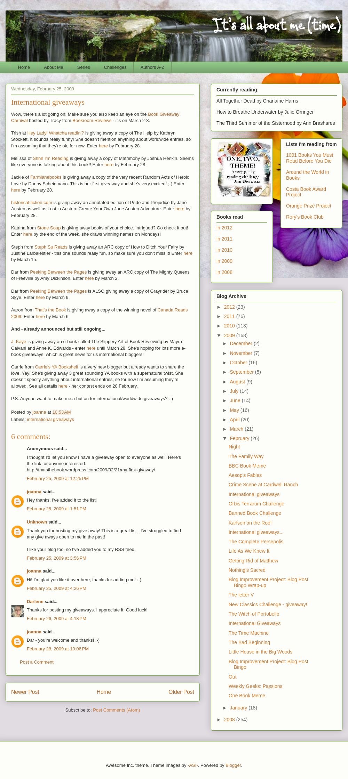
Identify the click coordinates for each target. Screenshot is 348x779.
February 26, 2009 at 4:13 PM (56, 618)
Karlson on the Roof (250, 523)
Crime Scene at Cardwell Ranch (263, 484)
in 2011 (224, 239)
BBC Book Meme (247, 466)
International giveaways (254, 494)
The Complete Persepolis (256, 541)
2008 (230, 719)
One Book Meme (247, 695)
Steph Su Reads (51, 247)
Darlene (35, 601)
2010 (230, 325)
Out (233, 677)
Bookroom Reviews (91, 120)
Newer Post (25, 692)
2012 (230, 307)
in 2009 (224, 261)
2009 (230, 335)
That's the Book (50, 310)
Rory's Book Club (305, 217)
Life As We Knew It (249, 551)
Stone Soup (49, 227)
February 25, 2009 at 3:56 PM (56, 558)
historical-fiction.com (31, 202)
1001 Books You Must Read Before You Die (309, 158)
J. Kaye (18, 341)
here (103, 145)
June (236, 400)
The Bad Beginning (249, 642)
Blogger (233, 765)
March (237, 429)
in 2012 (224, 227)
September (242, 372)
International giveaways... (256, 532)
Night (234, 446)
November (241, 353)
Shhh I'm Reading (51, 158)
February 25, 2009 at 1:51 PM (56, 508)
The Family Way (246, 456)
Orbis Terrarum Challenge (256, 503)
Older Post (181, 692)
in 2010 (224, 250)
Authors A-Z (153, 67)
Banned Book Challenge (255, 513)
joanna (34, 491)
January (239, 708)
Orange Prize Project (308, 206)
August (238, 381)
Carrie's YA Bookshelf (56, 367)
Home (24, 67)
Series (83, 67)
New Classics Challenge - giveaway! (268, 604)
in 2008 (224, 272)
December (241, 343)
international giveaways (50, 419)
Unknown (37, 522)
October (239, 362)
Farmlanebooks (46, 177)
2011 (230, 316)
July (235, 391)
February (240, 438)
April (235, 419)
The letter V (241, 595)
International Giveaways (254, 623)
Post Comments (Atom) (116, 710)
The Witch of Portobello (254, 614)
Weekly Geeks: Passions (256, 686)
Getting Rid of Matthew (253, 560)
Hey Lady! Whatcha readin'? (55, 133)
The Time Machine (249, 633)
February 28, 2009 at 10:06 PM (58, 648)
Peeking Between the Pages (58, 272)
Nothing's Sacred (247, 570)
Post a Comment (37, 662)
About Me (53, 67)
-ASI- (193, 765)
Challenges (115, 67)
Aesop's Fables (245, 475)
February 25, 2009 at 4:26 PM (56, 588)
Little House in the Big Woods (260, 652)
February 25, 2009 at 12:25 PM (58, 478)
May (235, 410)
